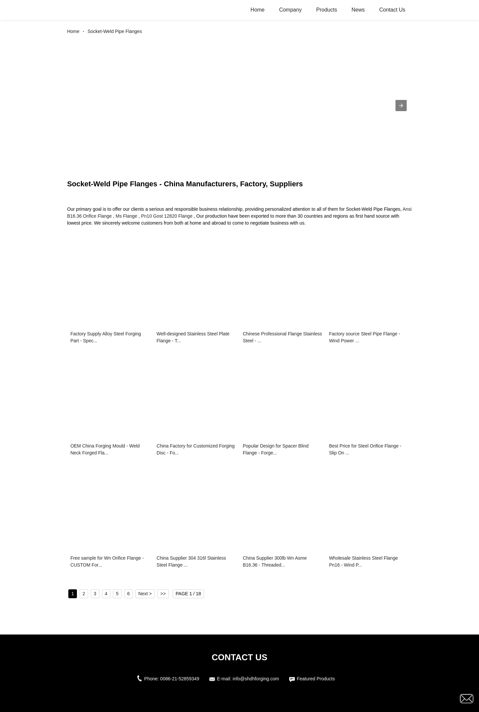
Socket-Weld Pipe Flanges (114, 31)
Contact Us (392, 10)
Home (258, 10)
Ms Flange (126, 216)
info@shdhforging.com (256, 678)
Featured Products (316, 678)
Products (326, 10)
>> (163, 593)
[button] (401, 105)
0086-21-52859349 (179, 678)
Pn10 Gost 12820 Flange (166, 216)
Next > (145, 593)
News (358, 10)
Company (290, 10)
